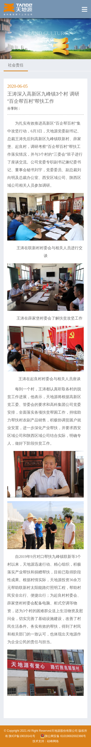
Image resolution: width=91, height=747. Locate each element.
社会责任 (16, 65)
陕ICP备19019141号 (22, 736)
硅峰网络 (53, 741)
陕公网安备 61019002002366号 (63, 736)
